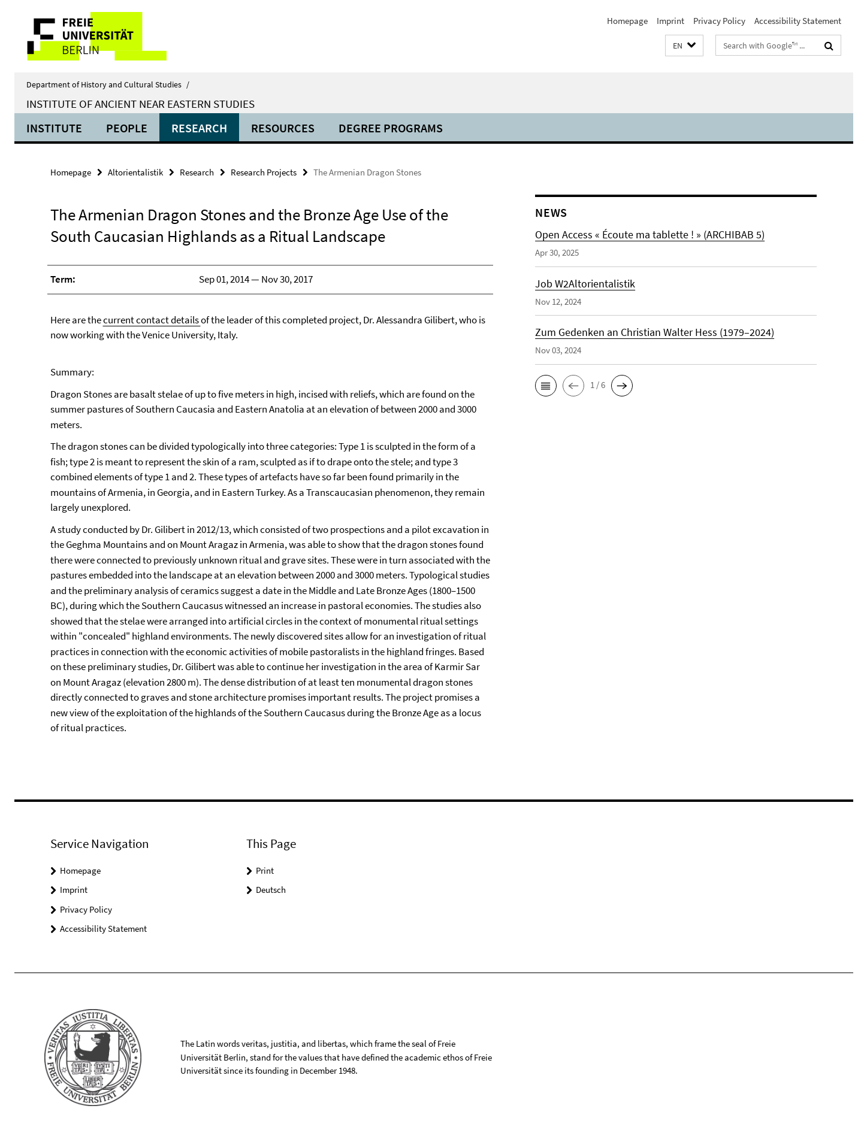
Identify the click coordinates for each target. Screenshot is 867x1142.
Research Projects (264, 172)
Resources (283, 127)
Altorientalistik (135, 172)
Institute (54, 127)
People (126, 127)
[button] (684, 46)
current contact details (152, 319)
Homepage (627, 20)
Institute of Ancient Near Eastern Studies (140, 103)
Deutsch (271, 889)
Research (199, 127)
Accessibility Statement (797, 20)
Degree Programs (391, 127)
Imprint (670, 20)
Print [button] (265, 870)
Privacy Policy (719, 20)
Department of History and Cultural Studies (107, 84)
